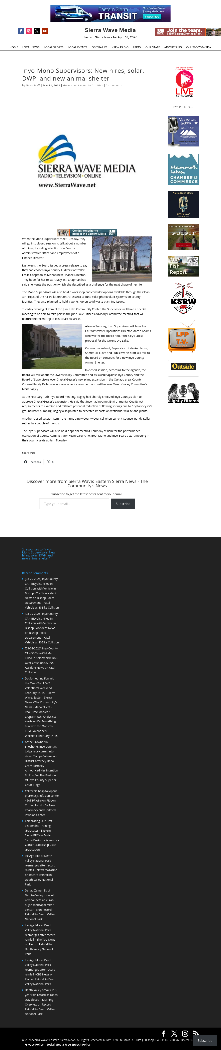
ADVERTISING (173, 47)
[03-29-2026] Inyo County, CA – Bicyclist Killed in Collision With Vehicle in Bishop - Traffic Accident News (41, 588)
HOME (14, 47)
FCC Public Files (183, 107)
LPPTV (137, 47)
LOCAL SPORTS (53, 47)
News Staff (33, 85)
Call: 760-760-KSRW (198, 47)
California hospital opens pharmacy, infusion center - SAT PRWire (42, 796)
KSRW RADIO (120, 47)
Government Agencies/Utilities (83, 85)
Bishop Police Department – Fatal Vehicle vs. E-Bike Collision (42, 602)
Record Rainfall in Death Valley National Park (39, 879)
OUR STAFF (152, 47)
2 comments (114, 85)
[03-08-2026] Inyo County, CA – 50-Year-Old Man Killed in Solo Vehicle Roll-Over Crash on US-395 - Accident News (41, 657)
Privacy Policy (34, 1044)
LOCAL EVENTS (77, 47)
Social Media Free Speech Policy (68, 1044)
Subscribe (123, 504)
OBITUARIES (99, 47)
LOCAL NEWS (30, 47)
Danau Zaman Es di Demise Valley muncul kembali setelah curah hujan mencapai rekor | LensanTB (40, 899)
